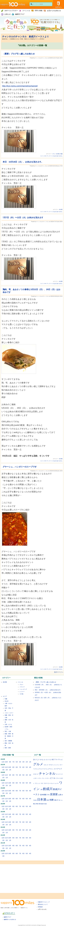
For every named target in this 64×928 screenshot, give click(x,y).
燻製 (55, 800)
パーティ (47, 778)
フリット (37, 783)
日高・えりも (8, 724)
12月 (3, 767)
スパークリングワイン (47, 769)
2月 (27, 762)
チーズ (58, 774)
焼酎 (52, 800)
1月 (30, 762)
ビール (52, 778)
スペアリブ (58, 769)
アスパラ (57, 759)
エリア (5, 696)
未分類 (58, 153)
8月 (17, 767)
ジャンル (20, 682)
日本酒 (41, 799)
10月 (6, 762)
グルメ (54, 153)
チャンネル (47, 773)
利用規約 (40, 907)
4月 (20, 762)
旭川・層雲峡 (8, 740)
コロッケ (46, 764)
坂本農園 (43, 795)
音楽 (45, 803)
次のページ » (58, 672)
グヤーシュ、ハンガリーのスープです (20, 467)
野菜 (37, 803)
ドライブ (22, 687)
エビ (61, 759)
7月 (13, 762)
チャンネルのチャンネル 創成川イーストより (25, 36)
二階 (41, 789)
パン (43, 778)
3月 (23, 762)
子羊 (48, 794)
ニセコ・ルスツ (9, 712)
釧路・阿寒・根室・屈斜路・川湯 (9, 736)
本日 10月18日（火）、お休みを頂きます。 (23, 162)
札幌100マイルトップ (44, 902)
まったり (46, 759)
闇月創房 (41, 803)
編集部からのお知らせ (10, 919)
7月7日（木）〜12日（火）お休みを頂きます (23, 217)
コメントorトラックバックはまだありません (51, 156)
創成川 (48, 789)
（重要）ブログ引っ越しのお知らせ (19, 54)
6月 (23, 767)
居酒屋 (54, 794)
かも (41, 759)
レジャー (22, 691)
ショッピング (23, 689)
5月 (17, 762)
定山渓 (6, 701)
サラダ (51, 764)
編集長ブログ (7, 917)
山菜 (59, 795)
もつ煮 (51, 759)
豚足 (34, 803)
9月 (10, 762)
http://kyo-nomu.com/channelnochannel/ (20, 86)
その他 (21, 694)
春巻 (48, 800)
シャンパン (56, 764)
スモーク (36, 774)
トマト (39, 778)
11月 (3, 762)
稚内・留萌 (8, 747)
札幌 (61, 153)
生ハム (61, 800)
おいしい (36, 759)
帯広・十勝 (8, 731)
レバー (57, 783)
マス (42, 783)
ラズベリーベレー (49, 783)
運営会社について (43, 904)
